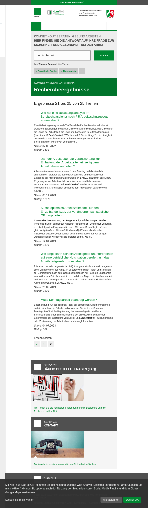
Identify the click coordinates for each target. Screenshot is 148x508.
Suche (104, 55)
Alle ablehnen (111, 499)
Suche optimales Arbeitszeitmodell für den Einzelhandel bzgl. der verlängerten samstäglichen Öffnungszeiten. (75, 211)
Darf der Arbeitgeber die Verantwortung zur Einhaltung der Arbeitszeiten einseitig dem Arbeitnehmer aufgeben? (70, 162)
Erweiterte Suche (47, 71)
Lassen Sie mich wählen (19, 499)
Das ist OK (132, 499)
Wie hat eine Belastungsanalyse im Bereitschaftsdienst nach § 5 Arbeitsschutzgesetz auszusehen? (74, 116)
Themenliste (69, 71)
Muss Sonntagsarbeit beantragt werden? (69, 299)
